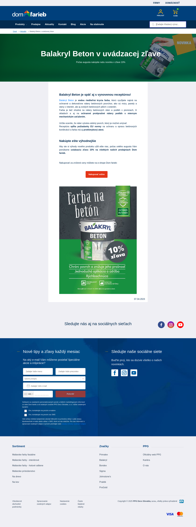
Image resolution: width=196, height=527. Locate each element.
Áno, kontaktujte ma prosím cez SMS (41, 415)
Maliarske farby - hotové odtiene (27, 465)
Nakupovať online (96, 174)
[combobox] (168, 24)
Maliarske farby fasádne (23, 454)
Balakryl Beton (66, 100)
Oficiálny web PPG (152, 454)
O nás (146, 465)
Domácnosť (172, 3)
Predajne (36, 24)
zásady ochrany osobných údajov (74, 424)
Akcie (83, 24)
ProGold (103, 487)
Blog (73, 24)
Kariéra (146, 460)
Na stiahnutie (97, 24)
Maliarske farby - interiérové (25, 460)
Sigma (102, 471)
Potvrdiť (70, 394)
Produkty (21, 24)
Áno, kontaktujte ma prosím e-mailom (42, 410)
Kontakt (62, 24)
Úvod (15, 31)
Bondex (103, 465)
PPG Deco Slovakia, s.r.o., (145, 501)
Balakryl (103, 460)
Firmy (156, 3)
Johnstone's (105, 476)
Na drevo (16, 476)
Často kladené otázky (81, 504)
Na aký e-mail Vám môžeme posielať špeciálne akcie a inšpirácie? (51, 361)
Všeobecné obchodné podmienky (17, 504)
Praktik (102, 482)
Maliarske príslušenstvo (23, 471)
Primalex (103, 454)
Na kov (15, 482)
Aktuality (49, 24)
